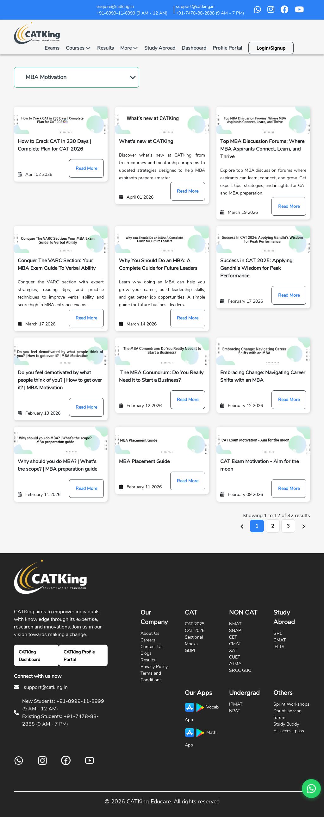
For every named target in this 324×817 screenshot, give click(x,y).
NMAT (235, 624)
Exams (52, 48)
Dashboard (194, 48)
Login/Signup (271, 48)
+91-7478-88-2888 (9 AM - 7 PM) (210, 13)
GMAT (279, 640)
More (129, 48)
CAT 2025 (194, 624)
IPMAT (235, 704)
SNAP (235, 631)
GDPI (190, 650)
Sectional (194, 637)
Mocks (191, 644)
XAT (233, 650)
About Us (149, 633)
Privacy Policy (154, 667)
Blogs (146, 653)
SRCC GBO (240, 670)
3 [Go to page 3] (288, 526)
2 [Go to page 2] (272, 526)
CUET (234, 657)
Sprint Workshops (291, 704)
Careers (147, 640)
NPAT (234, 711)
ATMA (235, 664)
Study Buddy (286, 724)
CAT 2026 (194, 631)
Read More (86, 168)
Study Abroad (159, 48)
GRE (277, 633)
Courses (78, 48)
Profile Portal (227, 48)
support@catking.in (46, 687)
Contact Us (151, 647)
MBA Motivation (46, 77)
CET (233, 637)
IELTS (278, 647)
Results (105, 48)
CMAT (235, 644)
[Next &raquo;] (303, 526)
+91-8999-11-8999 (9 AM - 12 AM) (132, 13)
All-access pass (288, 731)
